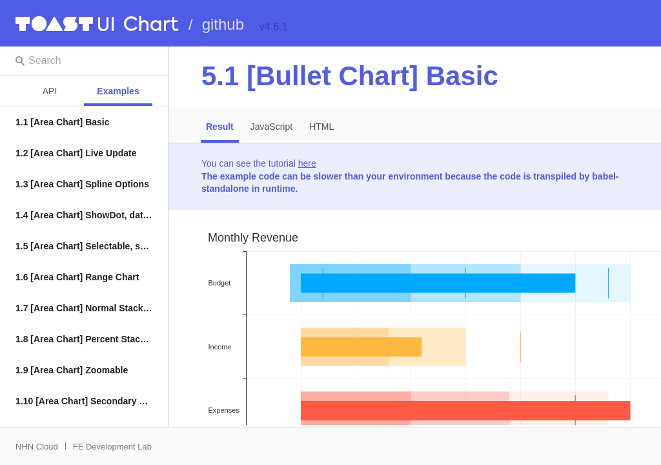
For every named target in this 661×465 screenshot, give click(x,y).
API (50, 91)
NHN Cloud (36, 446)
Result (220, 126)
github (223, 24)
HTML (321, 126)
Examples (118, 91)
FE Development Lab (112, 446)
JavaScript (271, 126)
